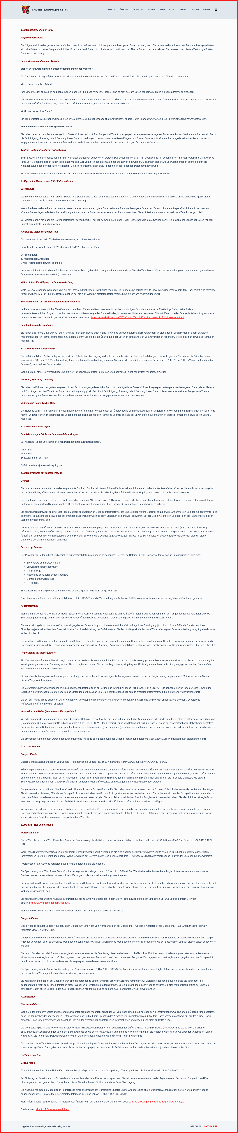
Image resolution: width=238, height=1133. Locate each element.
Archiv (195, 10)
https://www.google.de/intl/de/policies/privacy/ (157, 1101)
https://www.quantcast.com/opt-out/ (49, 902)
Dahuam (111, 10)
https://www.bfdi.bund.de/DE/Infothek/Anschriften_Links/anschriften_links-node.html (137, 317)
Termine (151, 10)
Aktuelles (138, 10)
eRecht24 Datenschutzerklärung (53, 1109)
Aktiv (162, 10)
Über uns (124, 10)
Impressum (195, 1126)
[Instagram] (216, 10)
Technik (184, 10)
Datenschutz (210, 1126)
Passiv (172, 10)
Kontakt (207, 10)
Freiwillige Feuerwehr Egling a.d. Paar (50, 10)
